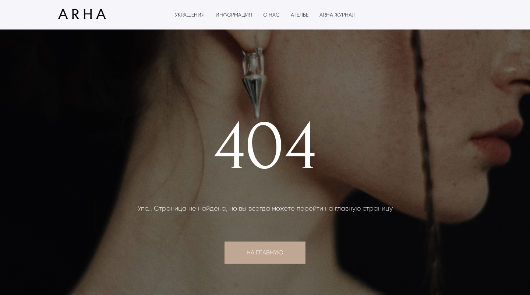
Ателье (299, 15)
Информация (234, 15)
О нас (271, 15)
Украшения (190, 15)
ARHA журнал (337, 15)
